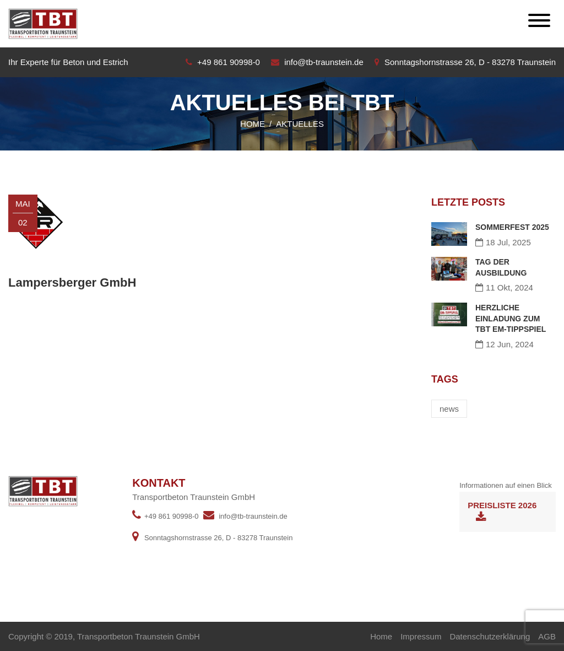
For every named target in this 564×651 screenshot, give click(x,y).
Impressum (420, 636)
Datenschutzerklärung (489, 636)
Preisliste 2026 (502, 512)
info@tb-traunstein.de (324, 62)
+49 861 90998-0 (228, 62)
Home (252, 123)
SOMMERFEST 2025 (512, 227)
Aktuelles (300, 123)
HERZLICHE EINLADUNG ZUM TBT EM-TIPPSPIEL (510, 318)
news (449, 408)
